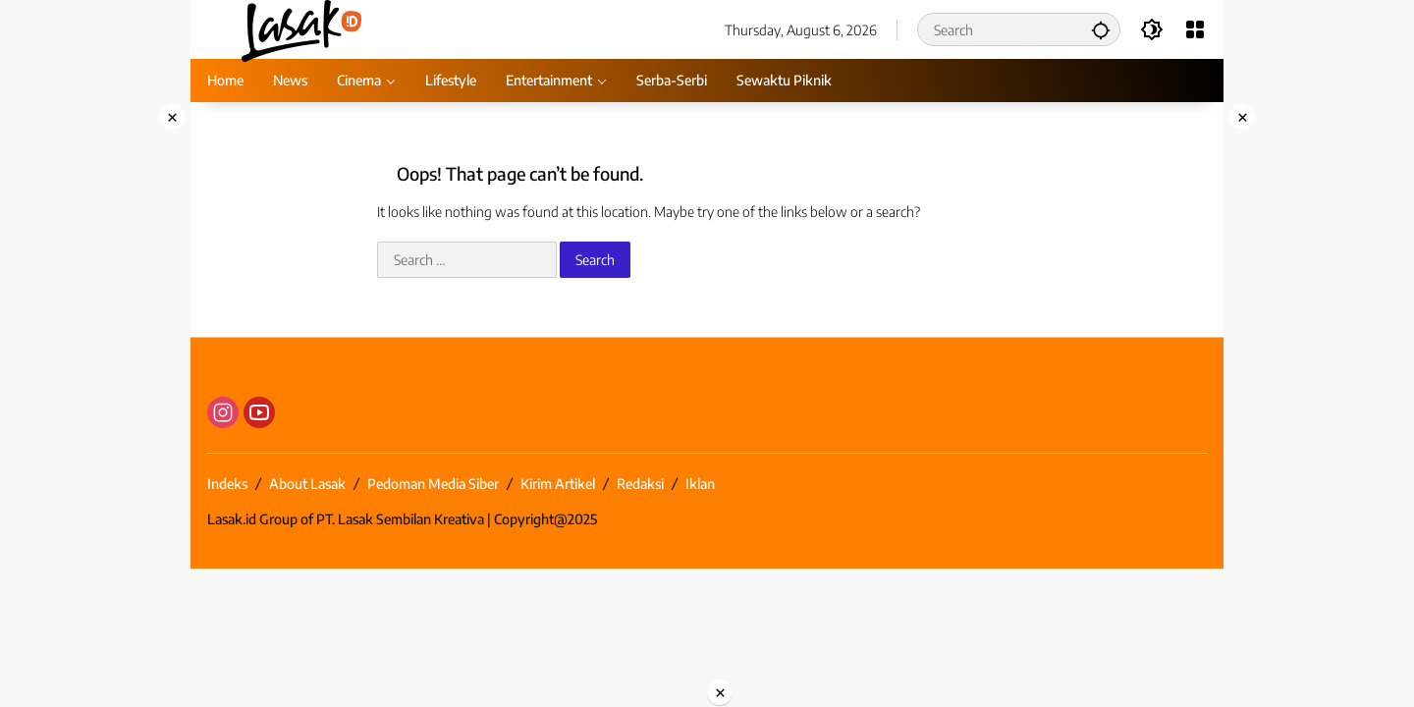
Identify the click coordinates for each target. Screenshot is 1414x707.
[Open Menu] (1195, 29)
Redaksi (640, 483)
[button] (1100, 29)
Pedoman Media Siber (433, 483)
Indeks (227, 483)
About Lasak (307, 483)
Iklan (700, 483)
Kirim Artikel (557, 483)
